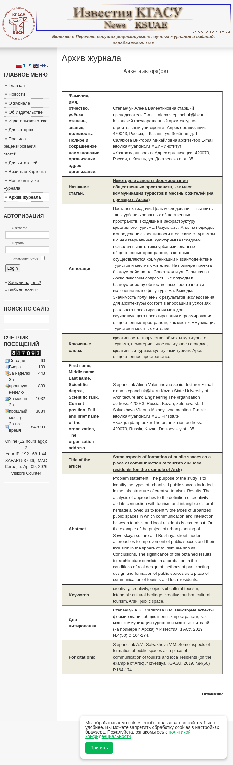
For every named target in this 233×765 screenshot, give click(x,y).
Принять (99, 747)
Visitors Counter (26, 473)
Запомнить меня (28, 259)
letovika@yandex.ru (131, 146)
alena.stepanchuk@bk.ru (181, 114)
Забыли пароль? (24, 282)
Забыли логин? (23, 290)
